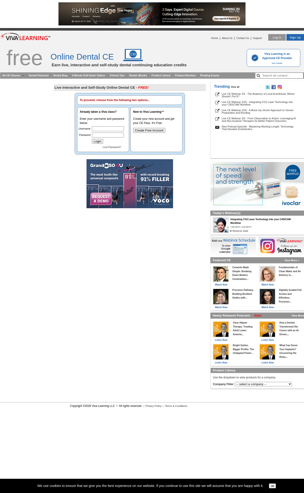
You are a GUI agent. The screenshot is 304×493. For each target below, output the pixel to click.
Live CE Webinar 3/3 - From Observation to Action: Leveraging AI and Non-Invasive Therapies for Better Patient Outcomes (259, 119)
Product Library (160, 75)
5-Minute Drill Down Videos (88, 75)
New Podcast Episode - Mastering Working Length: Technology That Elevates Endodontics (257, 127)
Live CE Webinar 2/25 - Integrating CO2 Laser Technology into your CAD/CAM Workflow (257, 103)
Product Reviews (185, 75)
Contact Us (242, 38)
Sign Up (295, 37)
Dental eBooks (138, 75)
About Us (227, 38)
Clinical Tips (117, 75)
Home (214, 38)
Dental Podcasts (39, 75)
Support (257, 38)
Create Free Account (149, 130)
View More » (292, 260)
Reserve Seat (240, 230)
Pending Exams (209, 75)
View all (235, 87)
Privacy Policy (153, 406)
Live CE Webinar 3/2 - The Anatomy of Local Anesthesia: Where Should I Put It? (258, 95)
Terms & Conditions (176, 406)
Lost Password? (112, 147)
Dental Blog (60, 75)
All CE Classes (11, 75)
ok (272, 486)
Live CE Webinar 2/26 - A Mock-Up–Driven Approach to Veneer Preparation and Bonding (257, 111)
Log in (277, 37)
